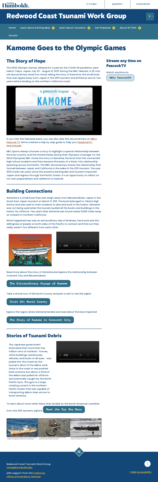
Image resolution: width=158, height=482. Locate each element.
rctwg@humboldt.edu (19, 468)
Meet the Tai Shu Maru (64, 409)
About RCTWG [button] (128, 28)
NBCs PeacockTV (120, 77)
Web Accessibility (140, 472)
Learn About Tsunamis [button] (72, 28)
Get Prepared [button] (102, 28)
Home (12, 28)
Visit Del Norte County (28, 301)
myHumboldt (143, 5)
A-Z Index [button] (91, 4)
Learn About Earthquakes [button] (35, 28)
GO (153, 16)
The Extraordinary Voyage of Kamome (38, 283)
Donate (13, 36)
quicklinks (117, 4)
